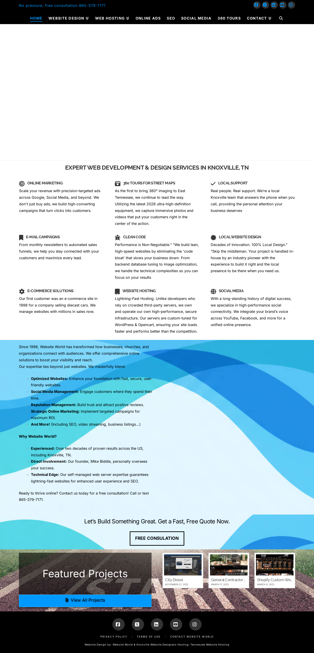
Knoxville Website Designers (157, 644)
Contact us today (74, 493)
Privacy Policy (113, 636)
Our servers (150, 318)
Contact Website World (192, 636)
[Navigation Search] (281, 17)
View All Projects (85, 600)
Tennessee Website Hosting (209, 644)
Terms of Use (149, 636)
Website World (123, 644)
